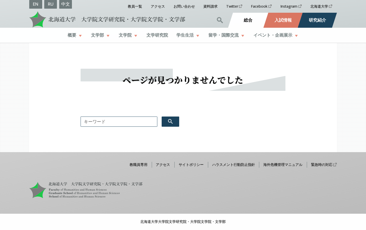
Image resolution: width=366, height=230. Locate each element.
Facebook (259, 6)
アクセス (158, 6)
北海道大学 (319, 6)
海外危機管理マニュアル (282, 164)
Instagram (288, 6)
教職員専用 (138, 164)
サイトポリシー (191, 164)
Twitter (232, 6)
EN (35, 4)
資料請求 (210, 6)
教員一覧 (135, 6)
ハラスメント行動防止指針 (233, 164)
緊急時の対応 (321, 164)
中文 (65, 4)
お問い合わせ (184, 6)
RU (51, 4)
